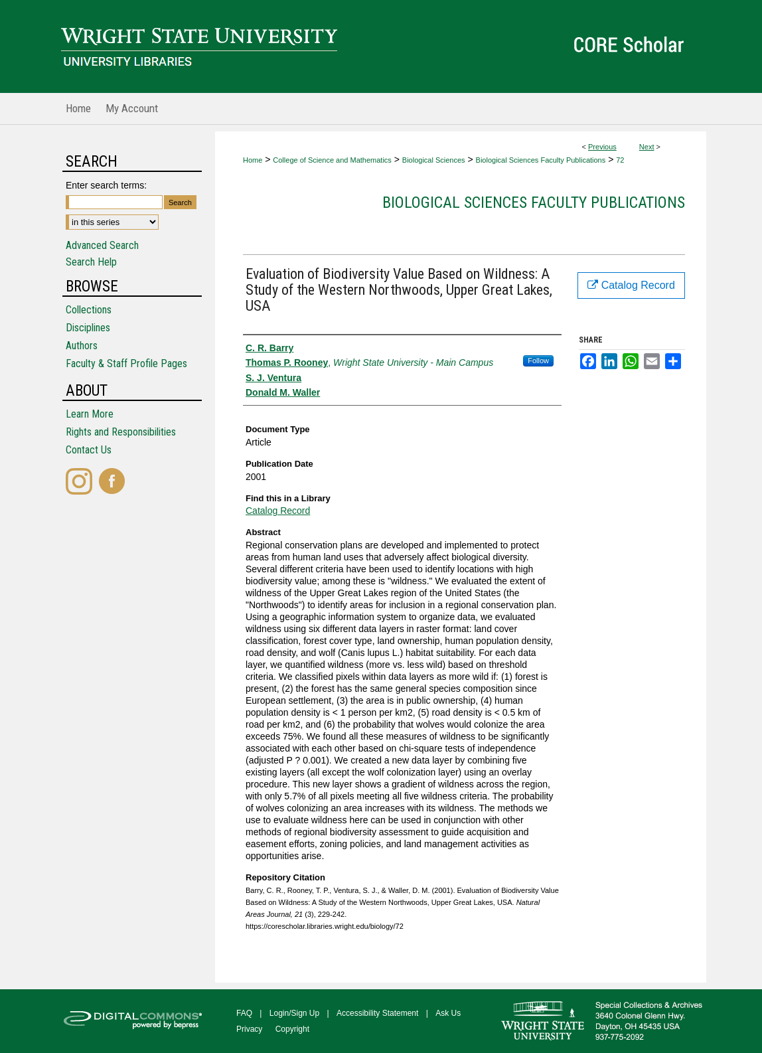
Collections (89, 309)
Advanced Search (102, 245)
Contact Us (89, 450)
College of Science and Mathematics (332, 160)
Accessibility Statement (377, 1013)
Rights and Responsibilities (121, 432)
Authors (82, 345)
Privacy (249, 1029)
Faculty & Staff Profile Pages (126, 363)
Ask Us (448, 1013)
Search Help (91, 262)
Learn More (90, 414)
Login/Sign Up (294, 1013)
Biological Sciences (433, 160)
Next (646, 147)
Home (252, 160)
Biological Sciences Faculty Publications (541, 160)
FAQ (244, 1013)
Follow (538, 360)
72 (620, 160)
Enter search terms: (106, 185)
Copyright (292, 1029)
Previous (602, 147)
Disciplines (88, 327)
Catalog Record (278, 510)
